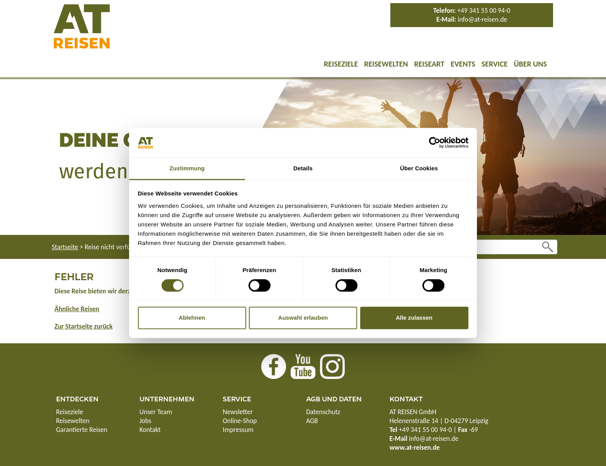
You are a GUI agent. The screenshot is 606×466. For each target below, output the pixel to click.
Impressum (238, 429)
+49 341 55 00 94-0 (483, 10)
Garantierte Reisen (81, 429)
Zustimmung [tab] (187, 168)
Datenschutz (323, 412)
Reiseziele (341, 64)
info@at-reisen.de (482, 19)
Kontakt (150, 429)
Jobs (146, 420)
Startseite (65, 247)
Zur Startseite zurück (83, 326)
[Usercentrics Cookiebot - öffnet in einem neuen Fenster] (434, 143)
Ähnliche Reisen (76, 309)
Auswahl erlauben (303, 317)
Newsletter (238, 412)
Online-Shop (240, 420)
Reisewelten (386, 64)
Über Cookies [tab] (419, 168)
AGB (312, 420)
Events (463, 64)
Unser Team (156, 412)
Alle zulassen (414, 317)
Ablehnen (192, 317)
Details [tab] (303, 168)
